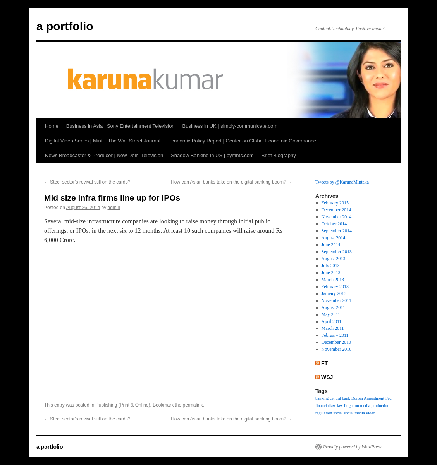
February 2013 (335, 286)
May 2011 (331, 314)
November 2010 (337, 349)
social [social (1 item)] (338, 413)
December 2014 (336, 210)
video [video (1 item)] (370, 413)
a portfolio (64, 26)
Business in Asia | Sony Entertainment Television (120, 126)
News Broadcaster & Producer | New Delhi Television (104, 155)
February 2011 (335, 335)
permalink (193, 405)
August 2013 (334, 258)
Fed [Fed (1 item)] (388, 398)
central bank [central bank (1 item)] (340, 398)
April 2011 (332, 321)
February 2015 (335, 203)
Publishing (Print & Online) (123, 405)
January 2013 (334, 293)
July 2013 (331, 265)
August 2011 (333, 307)
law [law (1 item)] (340, 405)
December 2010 (336, 342)
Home (51, 126)
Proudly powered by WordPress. (353, 447)
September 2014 (337, 230)
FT (324, 363)
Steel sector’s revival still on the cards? (87, 182)
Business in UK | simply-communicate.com (229, 126)
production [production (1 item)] (380, 405)
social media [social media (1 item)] (354, 413)
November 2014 (337, 217)
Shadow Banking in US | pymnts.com (212, 155)
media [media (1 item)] (365, 405)
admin (114, 207)
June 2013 (331, 272)
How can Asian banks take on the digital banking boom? (231, 182)
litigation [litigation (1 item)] (351, 405)
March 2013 (333, 279)
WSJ (327, 377)
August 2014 (334, 237)
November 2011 (336, 300)
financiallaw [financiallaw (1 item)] (325, 405)
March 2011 (333, 328)
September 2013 (337, 251)
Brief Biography (279, 155)
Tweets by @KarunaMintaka (342, 182)
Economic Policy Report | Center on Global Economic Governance (242, 141)
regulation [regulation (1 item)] (323, 413)
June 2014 (331, 244)
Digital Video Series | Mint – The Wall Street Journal (102, 141)
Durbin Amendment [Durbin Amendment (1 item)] (367, 398)
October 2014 (334, 223)
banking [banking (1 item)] (322, 398)
